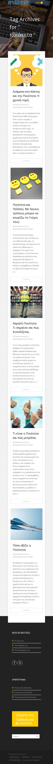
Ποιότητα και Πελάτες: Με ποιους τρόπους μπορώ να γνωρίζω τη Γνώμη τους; (26, 213)
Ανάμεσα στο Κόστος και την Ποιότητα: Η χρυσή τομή (26, 96)
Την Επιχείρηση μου (22, 650)
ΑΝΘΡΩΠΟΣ (14, 757)
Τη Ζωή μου (19, 641)
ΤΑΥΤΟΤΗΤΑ (37, 757)
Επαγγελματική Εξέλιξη (23, 693)
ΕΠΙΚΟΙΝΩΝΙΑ (15, 760)
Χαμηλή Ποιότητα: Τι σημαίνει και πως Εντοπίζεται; (26, 327)
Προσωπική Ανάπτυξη (23, 688)
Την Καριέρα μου (21, 646)
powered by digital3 (31, 760)
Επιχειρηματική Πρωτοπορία (23, 107)
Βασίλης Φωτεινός (21, 105)
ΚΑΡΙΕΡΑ (25, 757)
